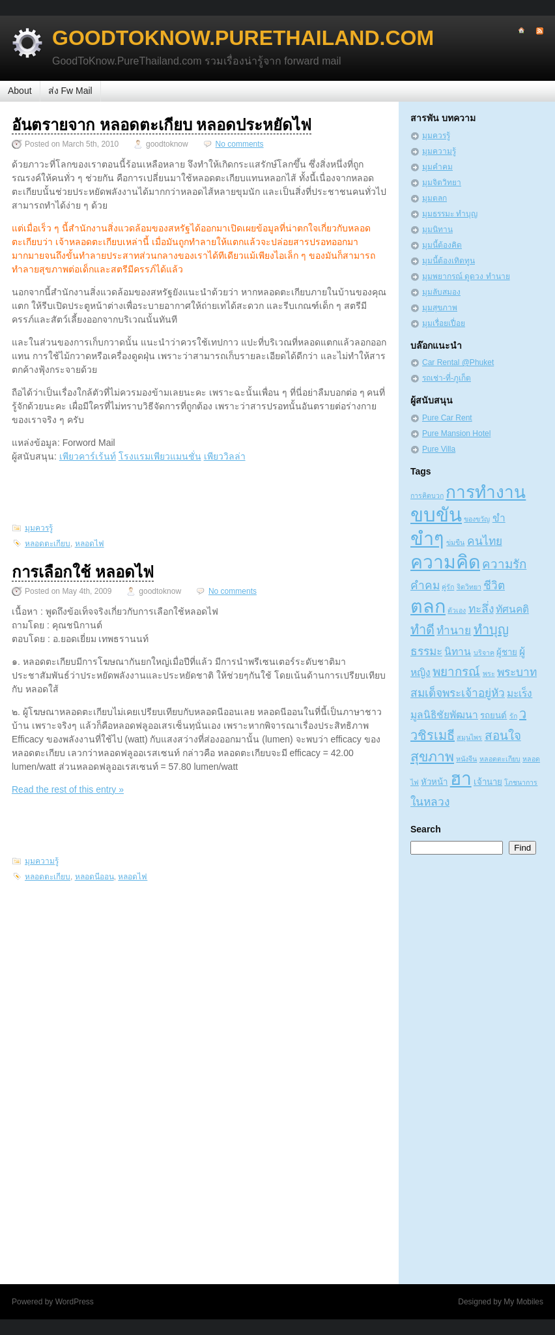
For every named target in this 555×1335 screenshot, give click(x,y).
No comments (240, 144)
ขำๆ (427, 538)
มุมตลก (434, 198)
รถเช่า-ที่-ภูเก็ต (446, 378)
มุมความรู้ (42, 861)
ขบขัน (436, 514)
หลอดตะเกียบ (47, 543)
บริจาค (484, 652)
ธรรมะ (426, 651)
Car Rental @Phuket (458, 362)
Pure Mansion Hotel (456, 433)
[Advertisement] (199, 492)
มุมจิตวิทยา (441, 182)
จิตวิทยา (469, 587)
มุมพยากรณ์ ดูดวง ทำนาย (466, 276)
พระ (489, 673)
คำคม (425, 585)
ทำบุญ (491, 630)
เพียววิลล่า (225, 456)
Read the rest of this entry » (68, 789)
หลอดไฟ (89, 543)
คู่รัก (448, 587)
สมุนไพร (469, 737)
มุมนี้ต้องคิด (442, 245)
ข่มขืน (455, 542)
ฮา (461, 778)
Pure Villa (438, 449)
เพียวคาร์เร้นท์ (87, 456)
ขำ (498, 517)
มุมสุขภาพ (439, 307)
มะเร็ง (519, 693)
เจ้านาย (488, 782)
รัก (513, 716)
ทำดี (422, 630)
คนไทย (484, 541)
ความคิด (445, 561)
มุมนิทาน (437, 229)
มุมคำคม (437, 166)
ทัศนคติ (512, 609)
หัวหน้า (434, 782)
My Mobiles (523, 1301)
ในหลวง (429, 801)
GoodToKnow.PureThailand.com (243, 38)
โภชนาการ (520, 782)
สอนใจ (503, 735)
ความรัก (504, 564)
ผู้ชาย (506, 652)
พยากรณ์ (456, 672)
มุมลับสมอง (441, 292)
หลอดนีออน (94, 876)
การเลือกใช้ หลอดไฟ (83, 572)
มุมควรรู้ (39, 528)
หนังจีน (466, 759)
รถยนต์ (493, 715)
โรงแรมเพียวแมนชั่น (160, 456)
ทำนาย (453, 630)
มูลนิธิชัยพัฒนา (444, 714)
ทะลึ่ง (481, 608)
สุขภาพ (432, 756)
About (20, 90)
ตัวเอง (457, 610)
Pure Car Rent (447, 417)
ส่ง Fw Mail (70, 90)
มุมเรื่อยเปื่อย (443, 323)
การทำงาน (486, 492)
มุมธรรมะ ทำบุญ (449, 213)
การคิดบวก (427, 495)
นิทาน (457, 651)
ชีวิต (494, 585)
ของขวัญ (477, 519)
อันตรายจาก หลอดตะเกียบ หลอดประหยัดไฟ (161, 125)
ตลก (428, 606)
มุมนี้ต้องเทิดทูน (448, 260)
